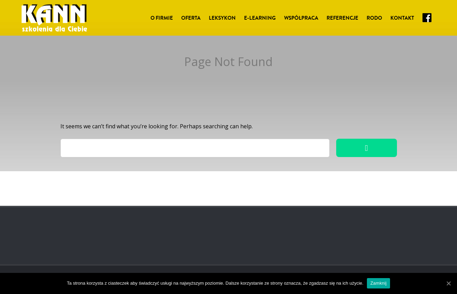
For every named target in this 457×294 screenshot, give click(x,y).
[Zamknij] (448, 283)
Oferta (191, 18)
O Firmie (161, 18)
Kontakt (402, 18)
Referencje (342, 18)
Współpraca (301, 18)
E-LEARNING (260, 18)
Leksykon (222, 18)
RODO (374, 18)
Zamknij (378, 283)
